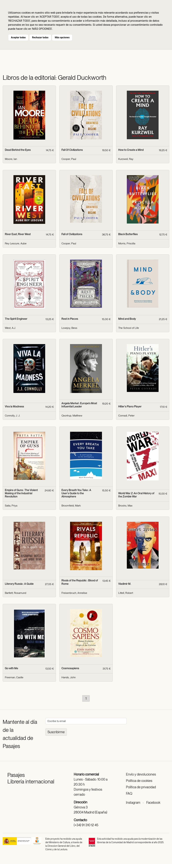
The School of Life (128, 327)
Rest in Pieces (69, 318)
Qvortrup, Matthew (71, 415)
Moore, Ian (11, 159)
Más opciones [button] (62, 37)
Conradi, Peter (126, 415)
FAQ (129, 793)
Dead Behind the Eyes (18, 149)
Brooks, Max (125, 505)
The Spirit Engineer (16, 318)
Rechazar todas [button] (40, 37)
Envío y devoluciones (141, 774)
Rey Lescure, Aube (16, 243)
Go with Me (11, 668)
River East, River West (18, 234)
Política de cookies (139, 781)
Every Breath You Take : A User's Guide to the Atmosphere (76, 493)
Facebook (153, 803)
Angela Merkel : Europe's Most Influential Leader (79, 405)
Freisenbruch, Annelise (74, 592)
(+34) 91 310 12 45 (86, 825)
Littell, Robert (125, 592)
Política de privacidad (141, 787)
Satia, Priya (11, 505)
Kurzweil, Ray (125, 159)
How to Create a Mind (131, 149)
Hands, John (68, 677)
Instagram (133, 803)
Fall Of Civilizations (72, 149)
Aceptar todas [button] (18, 37)
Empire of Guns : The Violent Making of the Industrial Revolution (21, 493)
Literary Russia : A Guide (19, 583)
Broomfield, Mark (71, 505)
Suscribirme (56, 732)
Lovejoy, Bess (69, 327)
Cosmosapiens (70, 668)
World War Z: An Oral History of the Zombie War (136, 495)
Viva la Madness (14, 406)
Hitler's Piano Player (130, 406)
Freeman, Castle (14, 677)
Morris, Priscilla (126, 243)
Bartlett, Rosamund (15, 592)
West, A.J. (10, 327)
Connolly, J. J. (12, 415)
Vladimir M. (124, 583)
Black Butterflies (128, 234)
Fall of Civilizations (71, 234)
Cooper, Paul (68, 159)
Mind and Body (127, 318)
